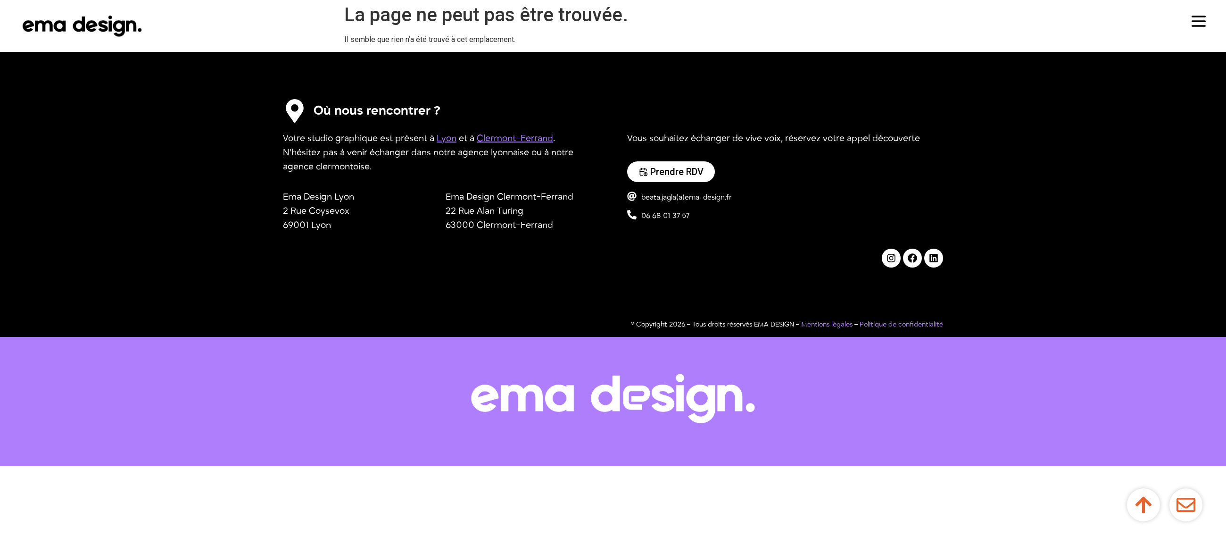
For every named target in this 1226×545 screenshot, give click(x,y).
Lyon (446, 138)
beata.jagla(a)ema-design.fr (686, 197)
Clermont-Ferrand (515, 138)
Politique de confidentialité (901, 324)
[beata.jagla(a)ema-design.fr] (632, 196)
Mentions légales (827, 324)
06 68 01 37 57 (665, 215)
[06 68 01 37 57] (632, 214)
